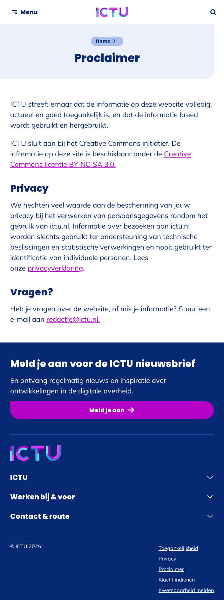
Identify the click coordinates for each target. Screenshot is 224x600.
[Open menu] (24, 12)
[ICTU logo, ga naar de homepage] (112, 12)
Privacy (167, 558)
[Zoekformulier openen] (213, 12)
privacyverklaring (55, 268)
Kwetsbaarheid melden (186, 590)
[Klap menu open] (210, 477)
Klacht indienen (177, 579)
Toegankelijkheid (178, 548)
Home (103, 41)
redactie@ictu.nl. (73, 319)
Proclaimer (171, 569)
